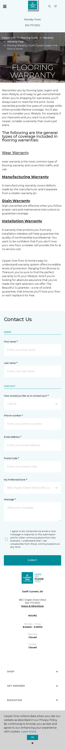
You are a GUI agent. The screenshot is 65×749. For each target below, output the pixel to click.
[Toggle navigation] (5, 6)
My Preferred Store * (15, 480)
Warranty (48, 37)
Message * (9, 499)
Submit (32, 560)
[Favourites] (55, 6)
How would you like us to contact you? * (26, 396)
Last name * (10, 363)
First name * (11, 342)
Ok (32, 737)
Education (32, 700)
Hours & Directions (32, 606)
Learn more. (28, 731)
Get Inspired (32, 685)
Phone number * (13, 415)
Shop (32, 671)
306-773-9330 (32, 25)
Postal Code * (11, 458)
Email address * (12, 437)
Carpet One (8, 37)
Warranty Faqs (15, 41)
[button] (49, 6)
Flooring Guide (29, 37)
